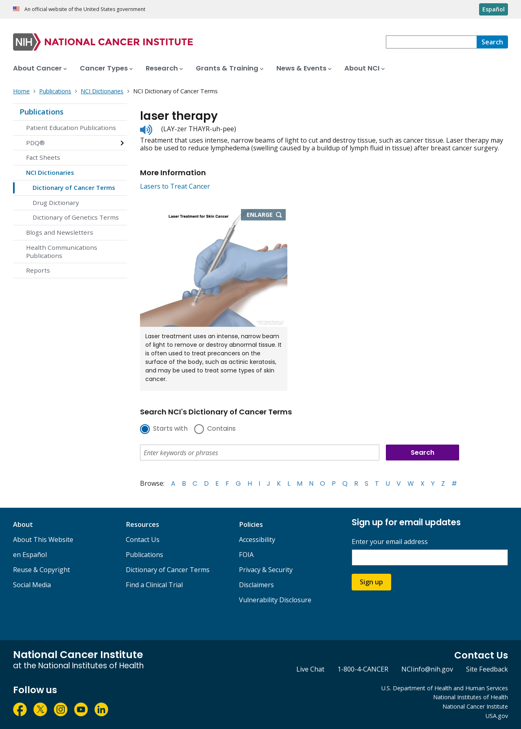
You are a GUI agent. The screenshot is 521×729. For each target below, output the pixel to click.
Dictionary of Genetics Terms (76, 217)
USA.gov (497, 716)
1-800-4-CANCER (362, 669)
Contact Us (143, 539)
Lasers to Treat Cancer (175, 186)
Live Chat (310, 669)
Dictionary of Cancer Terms (74, 187)
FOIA (246, 554)
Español (493, 9)
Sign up (371, 581)
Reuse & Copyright (41, 569)
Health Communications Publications (61, 251)
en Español (30, 554)
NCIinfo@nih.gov (427, 669)
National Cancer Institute (475, 706)
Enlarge (266, 215)
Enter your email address (390, 541)
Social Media (32, 584)
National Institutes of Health (470, 697)
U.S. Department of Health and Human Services (444, 688)
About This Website (43, 539)
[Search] (492, 41)
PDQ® (35, 143)
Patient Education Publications (71, 127)
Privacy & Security (266, 569)
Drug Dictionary (56, 202)
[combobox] (431, 41)
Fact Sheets (43, 157)
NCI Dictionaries (50, 172)
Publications (41, 112)
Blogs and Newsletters (59, 232)
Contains (221, 429)
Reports (38, 270)
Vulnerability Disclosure (275, 599)
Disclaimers (256, 584)
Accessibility (257, 539)
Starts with (170, 429)
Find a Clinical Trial (154, 584)
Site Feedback (487, 669)
